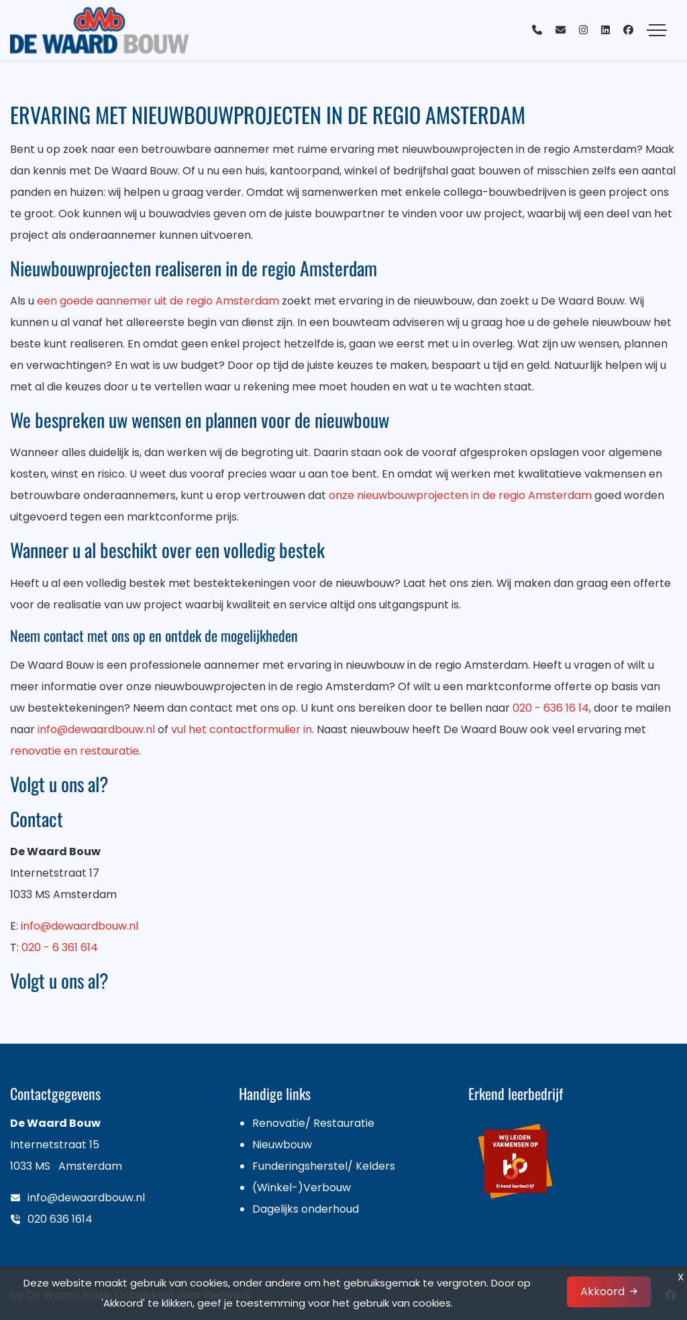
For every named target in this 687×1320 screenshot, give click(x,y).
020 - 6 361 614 (59, 947)
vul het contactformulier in (241, 729)
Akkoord (602, 1291)
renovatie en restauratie (74, 751)
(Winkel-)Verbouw (301, 1187)
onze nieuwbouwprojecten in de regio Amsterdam (460, 495)
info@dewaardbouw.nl (96, 729)
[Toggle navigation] (657, 30)
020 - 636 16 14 (551, 708)
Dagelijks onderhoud (305, 1209)
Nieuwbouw (282, 1144)
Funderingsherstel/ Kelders (323, 1166)
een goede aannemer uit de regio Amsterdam (158, 301)
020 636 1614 (60, 1219)
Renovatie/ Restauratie (313, 1123)
